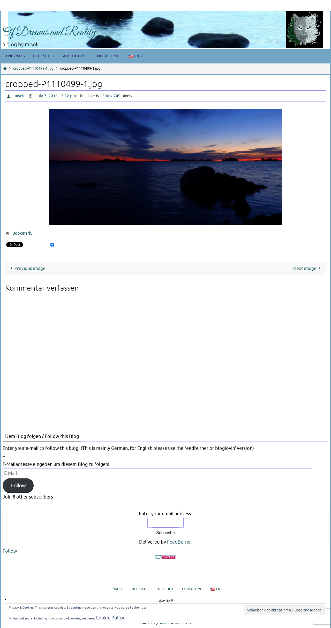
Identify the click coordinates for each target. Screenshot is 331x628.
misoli (18, 96)
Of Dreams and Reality (49, 32)
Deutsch (139, 589)
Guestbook (164, 589)
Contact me (192, 589)
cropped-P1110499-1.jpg (33, 68)
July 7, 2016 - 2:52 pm (55, 96)
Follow (18, 485)
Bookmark (21, 233)
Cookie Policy (110, 618)
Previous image (27, 268)
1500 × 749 (110, 96)
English (117, 589)
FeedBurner (179, 542)
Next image (308, 268)
